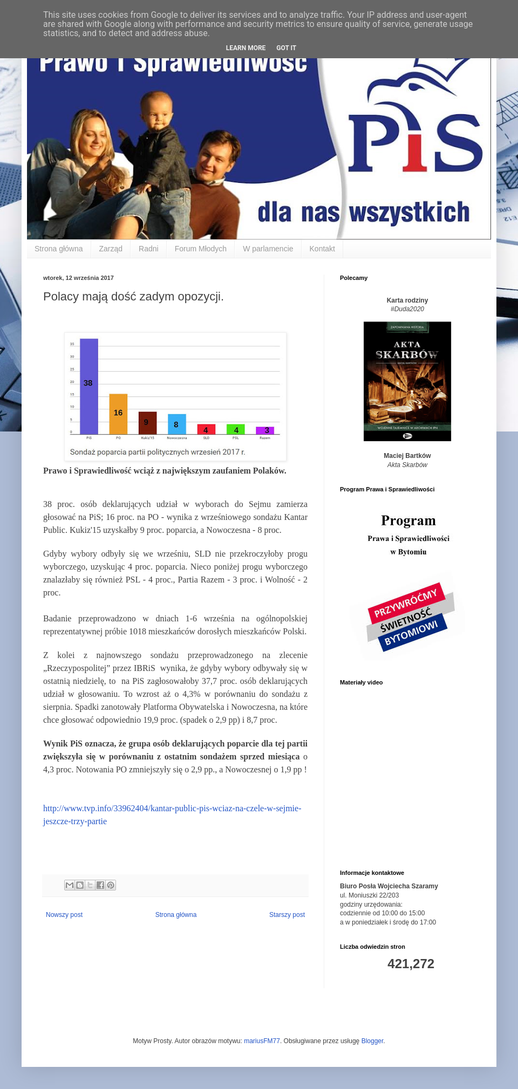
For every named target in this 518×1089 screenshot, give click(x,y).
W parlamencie (268, 248)
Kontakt (322, 248)
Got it (286, 48)
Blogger (373, 1041)
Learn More (246, 48)
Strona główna (59, 248)
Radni (149, 248)
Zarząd (111, 248)
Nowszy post (64, 915)
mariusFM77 (262, 1041)
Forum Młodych (201, 248)
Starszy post (287, 915)
